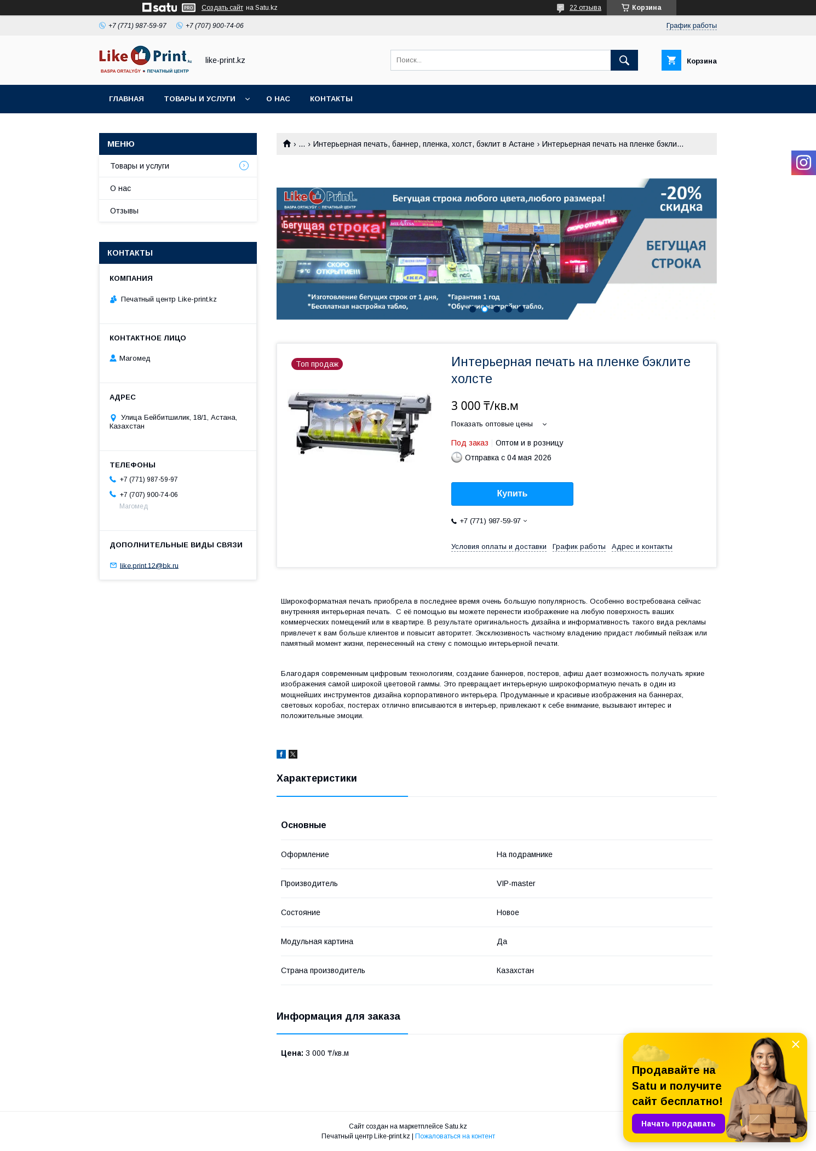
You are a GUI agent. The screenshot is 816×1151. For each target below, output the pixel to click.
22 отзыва (585, 7)
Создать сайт (222, 7)
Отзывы (124, 210)
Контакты (331, 99)
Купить (512, 493)
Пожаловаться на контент (455, 1136)
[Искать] (624, 60)
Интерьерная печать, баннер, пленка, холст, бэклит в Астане (424, 144)
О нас (278, 99)
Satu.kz (456, 1126)
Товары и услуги (199, 99)
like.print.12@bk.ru (149, 565)
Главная (126, 99)
